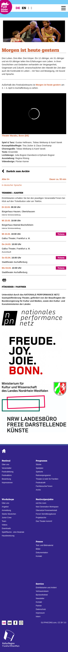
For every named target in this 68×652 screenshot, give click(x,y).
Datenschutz (41, 609)
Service (40, 584)
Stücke (38, 464)
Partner (39, 606)
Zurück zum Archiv (18, 171)
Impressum (40, 613)
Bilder (38, 549)
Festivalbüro (7, 475)
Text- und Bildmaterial (44, 545)
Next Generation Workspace (47, 507)
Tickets (61, 234)
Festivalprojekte (44, 499)
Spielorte (39, 472)
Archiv (38, 490)
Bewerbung (6, 479)
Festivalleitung (7, 472)
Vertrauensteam (42, 591)
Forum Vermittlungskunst (46, 514)
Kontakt (39, 556)
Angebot (5, 507)
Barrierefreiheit (42, 595)
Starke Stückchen (9, 514)
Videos (4, 525)
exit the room (41, 503)
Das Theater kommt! (44, 521)
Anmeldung (6, 510)
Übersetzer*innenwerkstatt (46, 510)
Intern (38, 616)
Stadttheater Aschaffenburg (14, 262)
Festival (6, 461)
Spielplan (39, 468)
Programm (41, 461)
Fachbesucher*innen (44, 486)
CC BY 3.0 (62, 623)
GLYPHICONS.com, (49, 623)
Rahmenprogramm (43, 475)
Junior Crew (6, 518)
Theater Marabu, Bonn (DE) (15, 135)
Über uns (5, 464)
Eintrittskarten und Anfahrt (46, 588)
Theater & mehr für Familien (47, 479)
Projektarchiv (41, 518)
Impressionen (7, 483)
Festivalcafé (40, 483)
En (24, 8)
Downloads (6, 528)
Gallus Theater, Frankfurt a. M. (16, 238)
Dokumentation (42, 553)
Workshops (8, 499)
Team (4, 521)
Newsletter (40, 598)
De (18, 8)
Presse (39, 541)
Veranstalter (6, 468)
